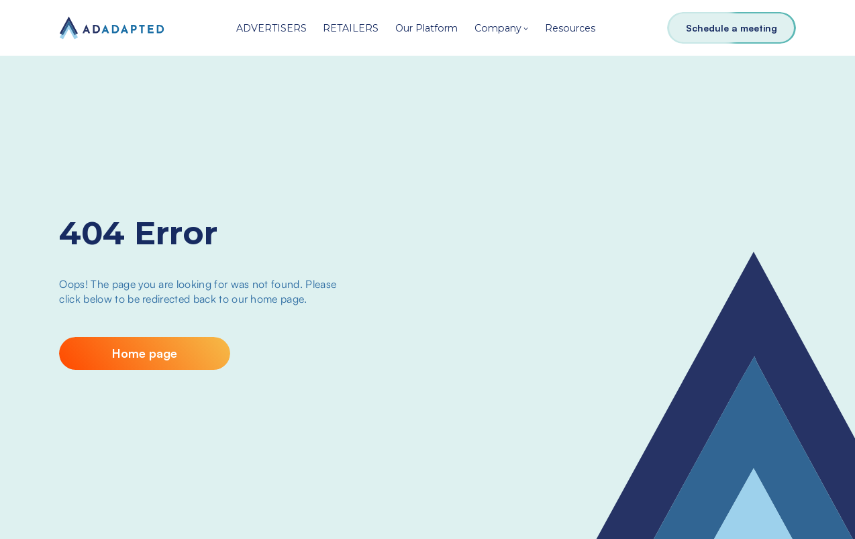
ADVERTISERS (271, 28)
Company (497, 28)
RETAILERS (351, 28)
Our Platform (426, 28)
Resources (570, 28)
